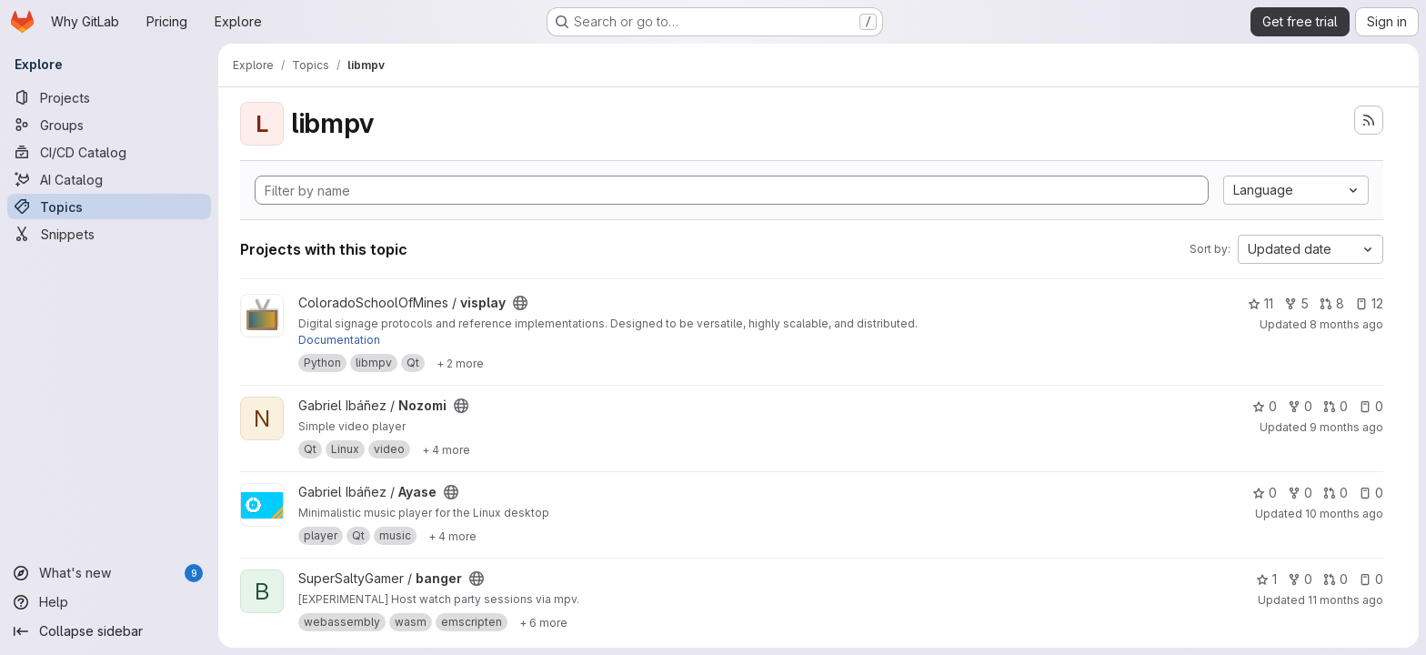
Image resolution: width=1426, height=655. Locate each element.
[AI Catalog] (109, 179)
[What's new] (109, 573)
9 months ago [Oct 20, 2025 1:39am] (1346, 427)
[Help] (109, 602)
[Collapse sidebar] (109, 631)
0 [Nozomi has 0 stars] (1264, 406)
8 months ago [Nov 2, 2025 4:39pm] (1346, 324)
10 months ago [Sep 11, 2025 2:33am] (1344, 513)
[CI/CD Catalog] (109, 152)
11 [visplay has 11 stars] (1260, 303)
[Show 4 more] (446, 449)
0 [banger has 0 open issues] (1371, 579)
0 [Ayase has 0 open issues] (1371, 492)
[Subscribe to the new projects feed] (1368, 120)
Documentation (339, 340)
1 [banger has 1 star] (1266, 579)
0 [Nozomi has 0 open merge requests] (1335, 406)
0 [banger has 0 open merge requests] (1335, 579)
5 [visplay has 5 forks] (1296, 303)
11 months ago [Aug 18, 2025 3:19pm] (1345, 600)
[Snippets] (109, 234)
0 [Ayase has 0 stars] (1264, 492)
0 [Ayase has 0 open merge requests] (1335, 492)
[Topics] (109, 206)
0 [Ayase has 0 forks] (1300, 492)
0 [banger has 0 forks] (1300, 579)
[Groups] (109, 124)
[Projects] (109, 97)
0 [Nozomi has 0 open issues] (1371, 406)
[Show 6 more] (543, 622)
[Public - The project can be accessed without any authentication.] (520, 303)
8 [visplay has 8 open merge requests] (1332, 303)
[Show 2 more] (460, 363)
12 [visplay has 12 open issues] (1369, 303)
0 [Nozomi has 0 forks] (1300, 406)
